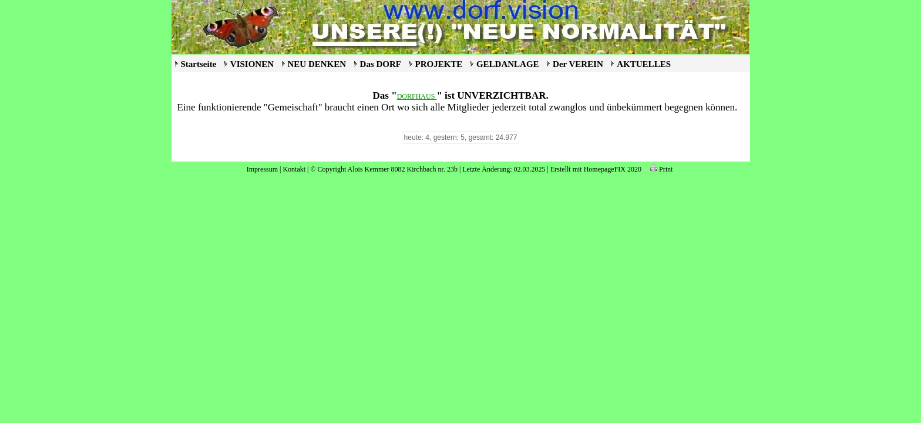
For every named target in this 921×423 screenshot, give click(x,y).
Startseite (199, 64)
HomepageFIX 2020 (612, 169)
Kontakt (294, 169)
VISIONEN (252, 64)
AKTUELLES (644, 64)
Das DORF (380, 64)
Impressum (262, 169)
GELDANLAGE (507, 64)
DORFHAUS (417, 96)
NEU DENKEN (317, 64)
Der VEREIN (578, 64)
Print (661, 169)
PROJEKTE (439, 64)
